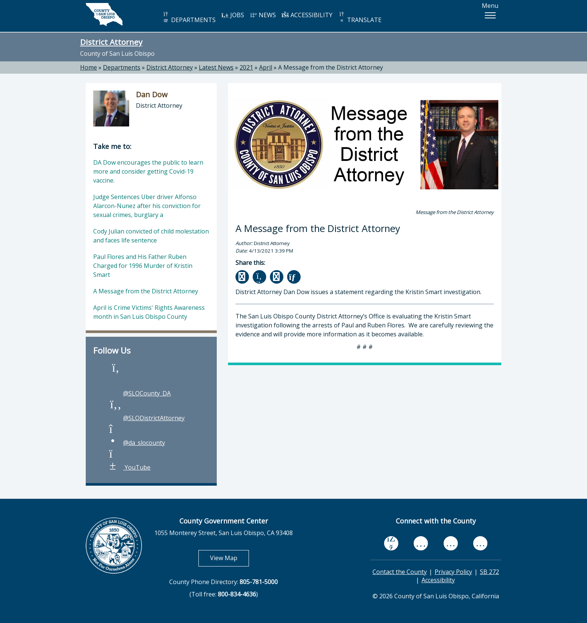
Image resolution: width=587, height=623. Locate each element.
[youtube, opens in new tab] (421, 543)
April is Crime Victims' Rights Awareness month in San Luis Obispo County (149, 312)
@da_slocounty (136, 443)
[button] (490, 15)
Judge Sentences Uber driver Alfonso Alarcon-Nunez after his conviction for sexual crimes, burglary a (147, 206)
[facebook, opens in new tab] (391, 543)
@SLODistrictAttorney (146, 418)
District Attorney (111, 42)
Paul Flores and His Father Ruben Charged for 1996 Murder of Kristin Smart (142, 266)
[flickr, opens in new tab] (451, 543)
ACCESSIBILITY (307, 15)
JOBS (232, 15)
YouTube (129, 467)
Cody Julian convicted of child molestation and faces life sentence (151, 235)
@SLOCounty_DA (139, 393)
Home (88, 67)
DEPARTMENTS (189, 17)
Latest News (216, 67)
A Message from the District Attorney (330, 67)
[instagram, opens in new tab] (480, 543)
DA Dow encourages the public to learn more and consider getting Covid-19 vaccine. (148, 171)
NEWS (263, 15)
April (265, 67)
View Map (229, 557)
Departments (121, 67)
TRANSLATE (359, 17)
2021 (246, 67)
